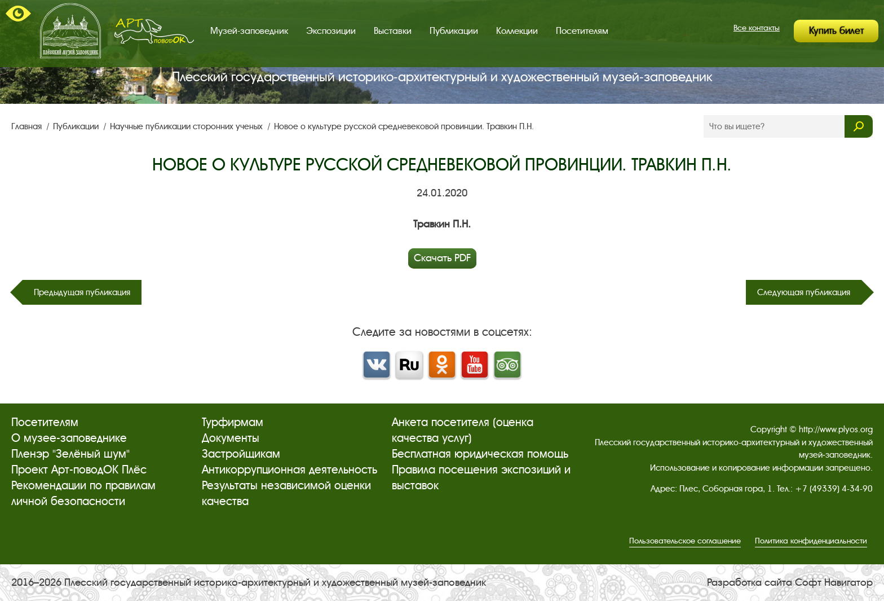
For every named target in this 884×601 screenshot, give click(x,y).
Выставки (393, 30)
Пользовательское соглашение (685, 541)
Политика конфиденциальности (811, 541)
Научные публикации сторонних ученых (187, 126)
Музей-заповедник (249, 30)
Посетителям (582, 30)
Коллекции (517, 30)
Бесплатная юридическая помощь (480, 454)
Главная (27, 126)
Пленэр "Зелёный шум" (70, 454)
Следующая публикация (803, 292)
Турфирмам (232, 422)
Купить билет (836, 31)
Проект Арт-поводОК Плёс (79, 469)
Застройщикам (241, 454)
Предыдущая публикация (82, 292)
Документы (230, 438)
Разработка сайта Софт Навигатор (790, 582)
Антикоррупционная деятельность (289, 469)
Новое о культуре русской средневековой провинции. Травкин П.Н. (404, 126)
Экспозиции (331, 30)
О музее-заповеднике (69, 438)
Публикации (454, 30)
